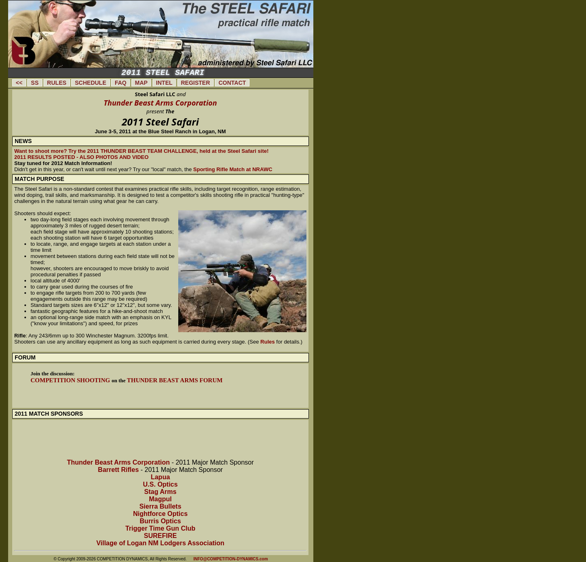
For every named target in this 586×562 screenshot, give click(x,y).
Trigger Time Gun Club (160, 528)
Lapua (160, 477)
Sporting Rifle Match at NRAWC (232, 169)
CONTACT (232, 82)
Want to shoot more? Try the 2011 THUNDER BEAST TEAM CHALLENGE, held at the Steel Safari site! (141, 151)
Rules (267, 342)
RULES (57, 82)
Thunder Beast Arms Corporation (160, 103)
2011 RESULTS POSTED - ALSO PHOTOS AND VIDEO (81, 157)
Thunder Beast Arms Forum (175, 380)
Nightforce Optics (160, 513)
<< (19, 82)
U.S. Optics (160, 484)
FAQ (120, 82)
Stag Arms (160, 491)
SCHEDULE (90, 82)
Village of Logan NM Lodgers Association (160, 543)
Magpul (160, 499)
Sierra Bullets (160, 506)
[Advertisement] (350, 124)
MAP (141, 82)
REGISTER (195, 82)
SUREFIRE (160, 535)
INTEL (164, 82)
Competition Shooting (71, 380)
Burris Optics (160, 521)
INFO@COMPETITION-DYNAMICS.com (230, 559)
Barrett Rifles (118, 469)
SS (35, 82)
